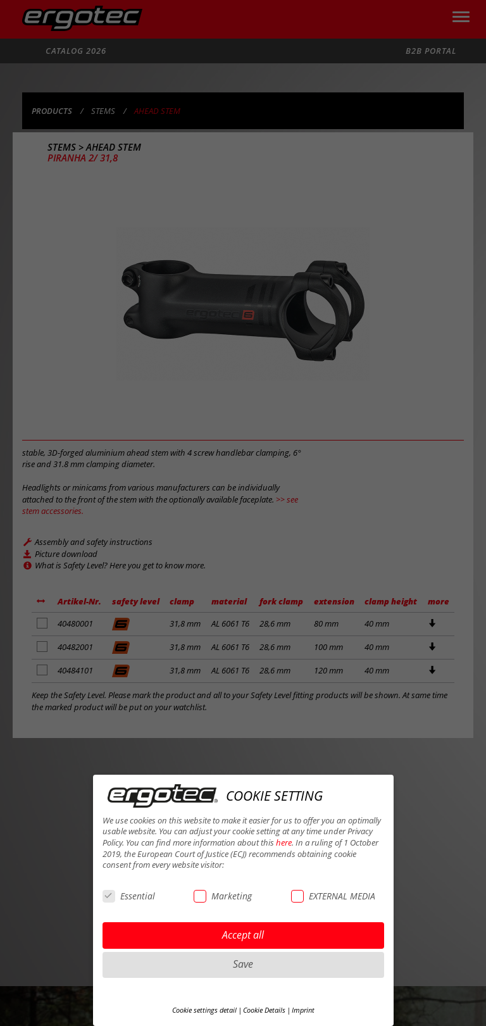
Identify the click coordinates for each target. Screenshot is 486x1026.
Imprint (303, 1010)
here (284, 842)
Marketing (223, 896)
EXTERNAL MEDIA (333, 896)
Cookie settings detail (204, 1010)
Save (243, 964)
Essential (129, 896)
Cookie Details (264, 1010)
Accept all (243, 935)
